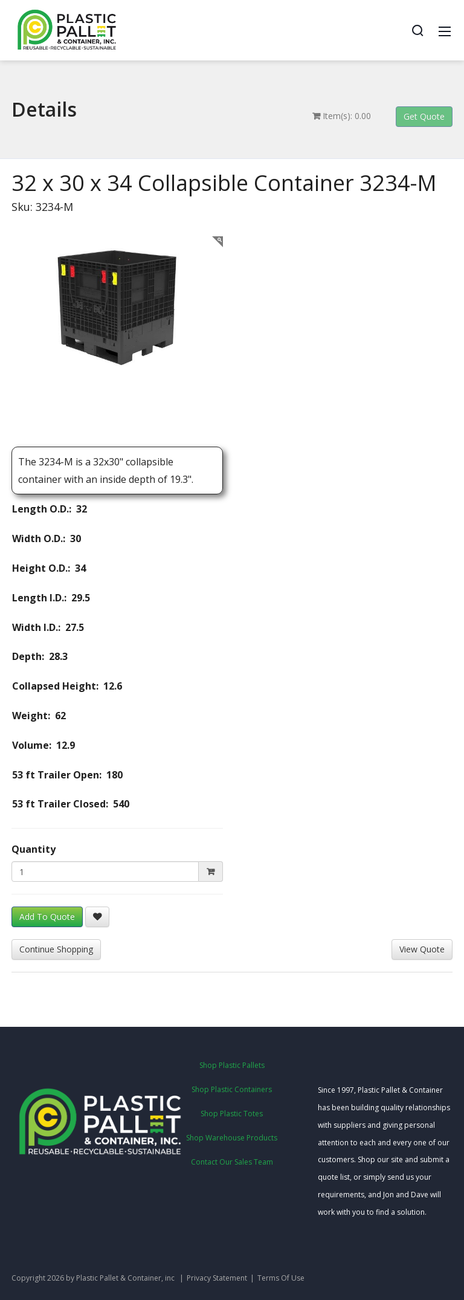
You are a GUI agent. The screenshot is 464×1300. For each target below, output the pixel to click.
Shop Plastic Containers (232, 1089)
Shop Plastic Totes (232, 1113)
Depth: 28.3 (35, 656)
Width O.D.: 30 (41, 538)
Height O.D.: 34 (44, 568)
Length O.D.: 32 (44, 509)
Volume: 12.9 (38, 745)
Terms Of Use (280, 1278)
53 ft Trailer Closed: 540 (65, 803)
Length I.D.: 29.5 (46, 597)
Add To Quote (47, 916)
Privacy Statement (217, 1278)
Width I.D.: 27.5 (43, 627)
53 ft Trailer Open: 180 (62, 774)
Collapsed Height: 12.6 (62, 686)
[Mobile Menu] (444, 30)
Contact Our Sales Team (232, 1162)
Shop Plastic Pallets (232, 1065)
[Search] (417, 30)
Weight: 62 (34, 715)
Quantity (33, 849)
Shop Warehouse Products (231, 1138)
